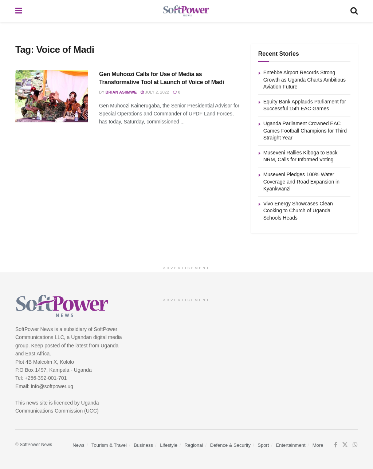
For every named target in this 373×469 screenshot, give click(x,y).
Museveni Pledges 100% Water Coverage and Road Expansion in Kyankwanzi (301, 182)
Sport (263, 445)
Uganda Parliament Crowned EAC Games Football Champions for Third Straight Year (305, 131)
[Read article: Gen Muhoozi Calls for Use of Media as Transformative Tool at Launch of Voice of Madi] (51, 96)
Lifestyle (168, 445)
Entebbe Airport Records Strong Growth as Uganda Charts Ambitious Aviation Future (304, 80)
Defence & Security (230, 445)
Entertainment (291, 445)
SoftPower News (36, 444)
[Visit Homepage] (186, 11)
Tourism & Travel (109, 445)
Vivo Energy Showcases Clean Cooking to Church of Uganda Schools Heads (298, 211)
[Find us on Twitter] (345, 445)
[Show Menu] (18, 11)
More (318, 445)
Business (143, 445)
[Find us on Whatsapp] (355, 445)
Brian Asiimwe (121, 92)
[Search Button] (354, 11)
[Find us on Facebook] (335, 445)
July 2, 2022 (155, 92)
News (78, 445)
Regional (193, 445)
